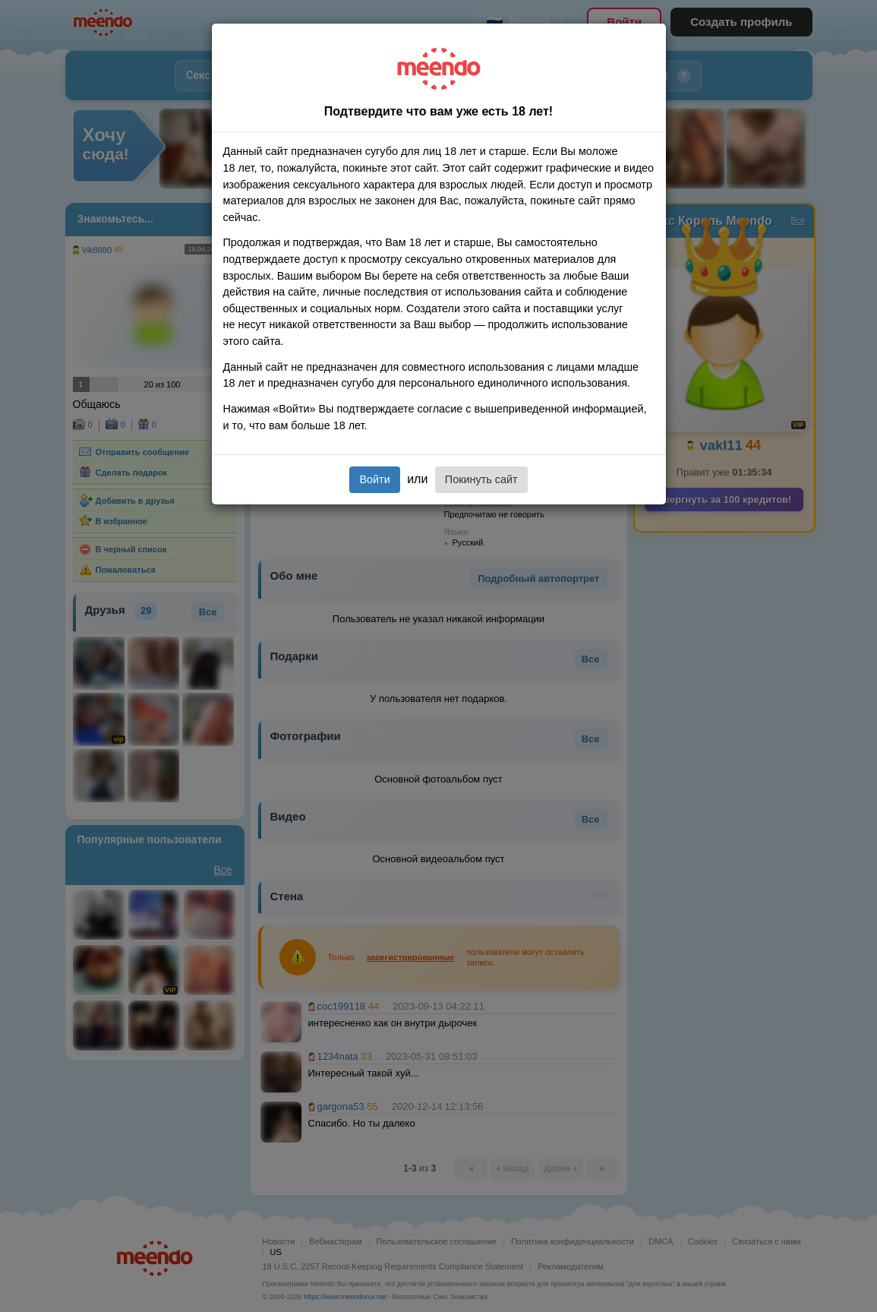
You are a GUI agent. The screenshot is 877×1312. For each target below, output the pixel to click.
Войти (374, 479)
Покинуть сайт (481, 479)
